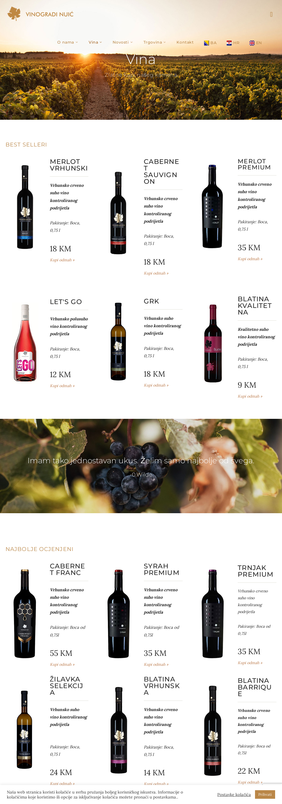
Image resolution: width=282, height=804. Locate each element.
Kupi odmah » (62, 259)
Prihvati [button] (265, 794)
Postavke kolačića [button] (234, 794)
